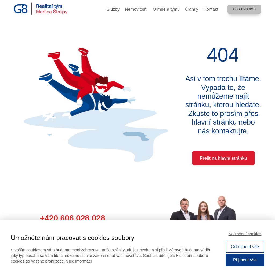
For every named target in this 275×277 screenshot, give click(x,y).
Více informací (79, 261)
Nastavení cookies (245, 233)
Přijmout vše (245, 260)
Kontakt (211, 9)
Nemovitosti (136, 9)
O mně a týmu (166, 9)
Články (191, 9)
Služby (113, 9)
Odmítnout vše (245, 246)
